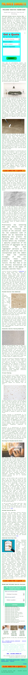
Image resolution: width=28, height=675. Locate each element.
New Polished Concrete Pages (13, 659)
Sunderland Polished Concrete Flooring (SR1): (13, 16)
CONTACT (20, 7)
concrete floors (16, 556)
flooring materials (7, 71)
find (6, 512)
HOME (11, 7)
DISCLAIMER (24, 7)
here (17, 535)
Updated (23, 659)
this (12, 508)
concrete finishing (21, 567)
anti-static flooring (7, 557)
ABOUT (17, 7)
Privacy (25, 663)
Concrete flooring (6, 271)
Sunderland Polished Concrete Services (13, 584)
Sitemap (3, 659)
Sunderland (21, 271)
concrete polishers (21, 281)
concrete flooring (21, 67)
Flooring (12, 661)
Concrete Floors (5, 661)
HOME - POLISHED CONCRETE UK (14, 653)
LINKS (14, 7)
